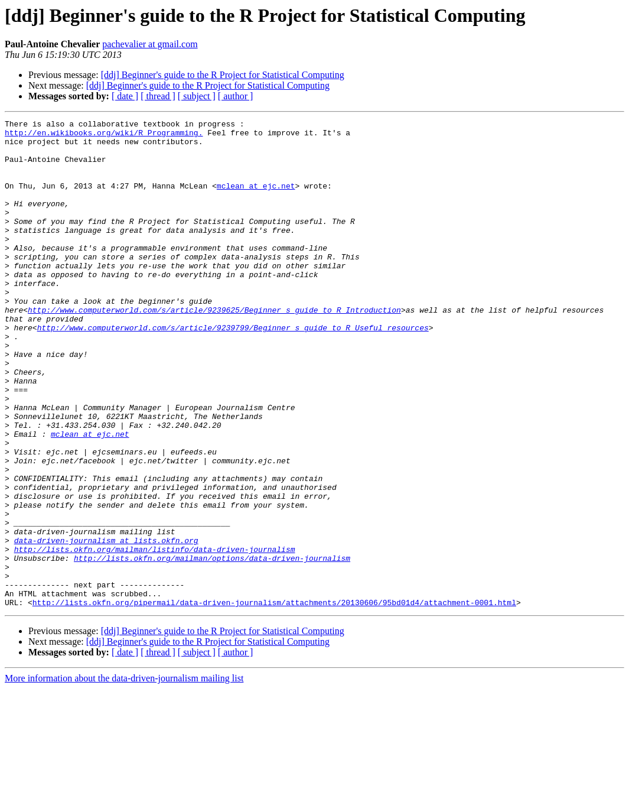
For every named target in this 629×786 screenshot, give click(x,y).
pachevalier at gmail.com (149, 44)
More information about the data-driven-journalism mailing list (124, 776)
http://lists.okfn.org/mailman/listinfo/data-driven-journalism (154, 636)
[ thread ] (158, 96)
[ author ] (235, 96)
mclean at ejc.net (256, 199)
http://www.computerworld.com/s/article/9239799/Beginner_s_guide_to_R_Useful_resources (233, 370)
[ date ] (125, 96)
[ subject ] (197, 96)
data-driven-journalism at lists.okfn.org (106, 625)
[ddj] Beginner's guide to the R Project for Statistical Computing (222, 75)
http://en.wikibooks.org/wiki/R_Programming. (104, 136)
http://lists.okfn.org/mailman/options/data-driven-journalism (212, 646)
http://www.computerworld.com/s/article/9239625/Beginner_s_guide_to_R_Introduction (214, 348)
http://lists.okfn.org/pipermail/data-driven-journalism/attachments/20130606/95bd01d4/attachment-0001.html (274, 699)
